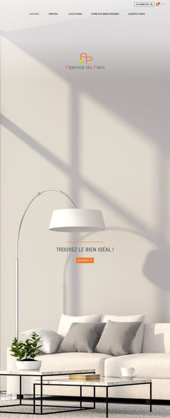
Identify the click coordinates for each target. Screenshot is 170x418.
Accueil (34, 14)
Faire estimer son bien (105, 14)
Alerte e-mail (136, 14)
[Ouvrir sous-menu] (59, 14)
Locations (75, 14)
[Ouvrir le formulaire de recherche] (85, 260)
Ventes (53, 14)
